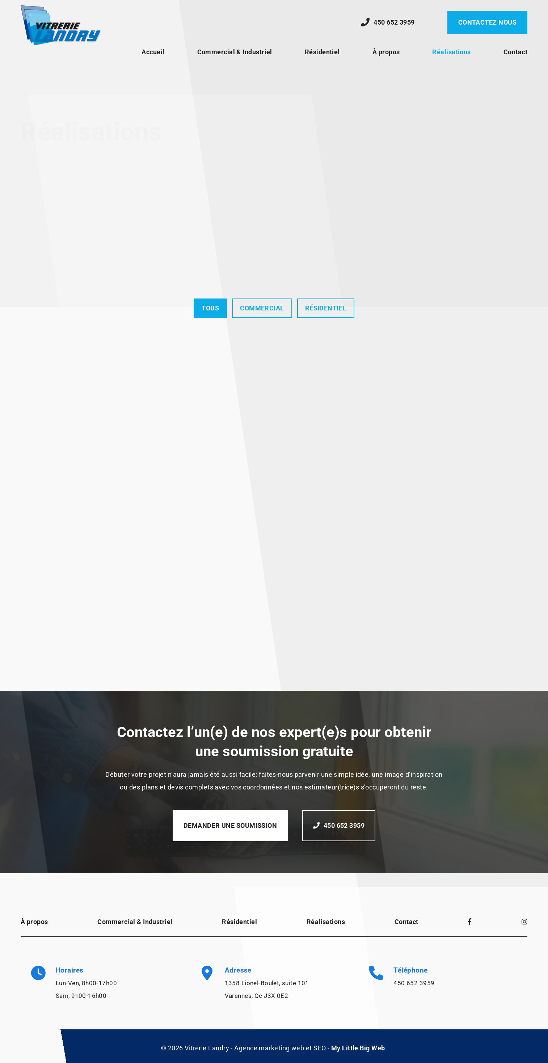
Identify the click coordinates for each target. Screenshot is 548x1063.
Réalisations (451, 52)
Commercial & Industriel (234, 52)
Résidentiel (322, 52)
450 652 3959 (413, 983)
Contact (515, 52)
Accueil (153, 52)
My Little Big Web (358, 1048)
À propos (386, 52)
